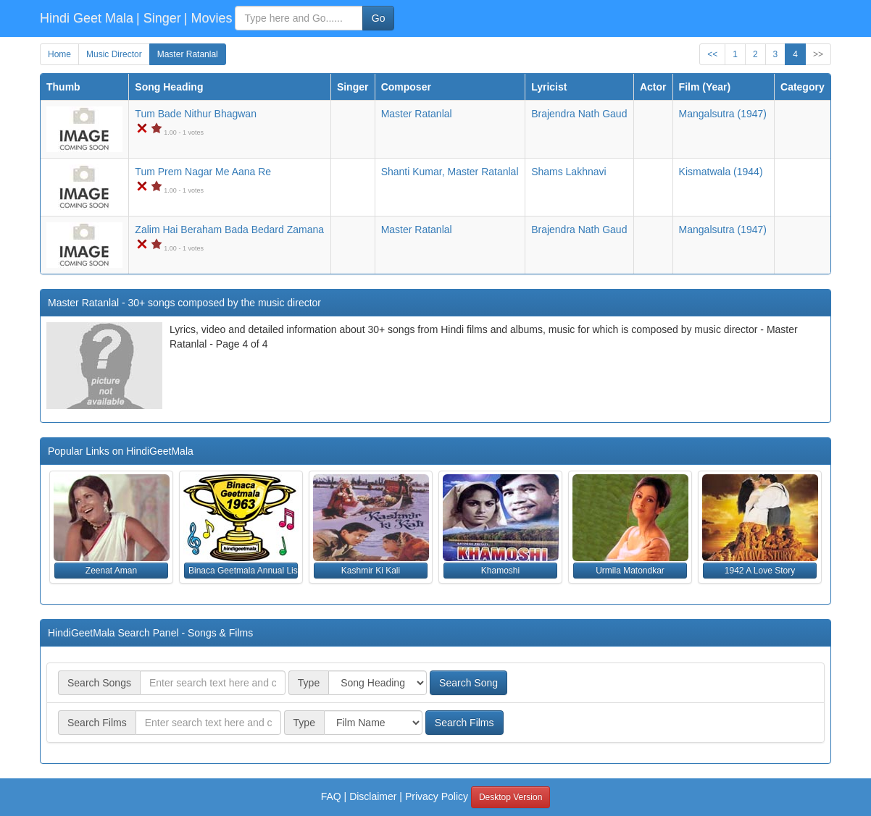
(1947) (723, 113)
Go (379, 18)
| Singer (158, 18)
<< (712, 54)
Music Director (114, 54)
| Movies (208, 18)
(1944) (721, 171)
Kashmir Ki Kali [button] (370, 570)
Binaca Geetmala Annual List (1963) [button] (243, 570)
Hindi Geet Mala (86, 18)
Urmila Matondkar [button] (630, 570)
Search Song (468, 683)
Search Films (464, 722)
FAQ (331, 796)
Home (59, 54)
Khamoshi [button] (500, 570)
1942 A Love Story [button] (760, 570)
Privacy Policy (436, 796)
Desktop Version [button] (510, 797)
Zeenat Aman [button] (111, 570)
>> (818, 54)
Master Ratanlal (187, 54)
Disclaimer (372, 796)
